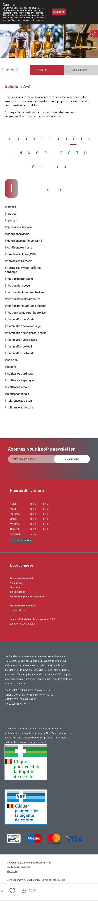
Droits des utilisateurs (18, 866)
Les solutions (79, 69)
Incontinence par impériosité (23, 240)
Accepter (58, 12)
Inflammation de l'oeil (18, 346)
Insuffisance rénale (17, 387)
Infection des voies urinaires (22, 299)
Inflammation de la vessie (21, 339)
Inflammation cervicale (19, 319)
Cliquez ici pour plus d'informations (27, 20)
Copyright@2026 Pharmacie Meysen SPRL (29, 862)
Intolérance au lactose (19, 407)
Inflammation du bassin (19, 353)
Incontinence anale (17, 233)
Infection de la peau (17, 285)
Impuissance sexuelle (18, 227)
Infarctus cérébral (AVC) (20, 254)
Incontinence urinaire (18, 247)
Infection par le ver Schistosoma (25, 305)
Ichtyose (10, 206)
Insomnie (10, 366)
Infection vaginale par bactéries (25, 312)
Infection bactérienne (19, 278)
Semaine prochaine (21, 540)
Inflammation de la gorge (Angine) (26, 332)
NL (3, 890)
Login (32, 890)
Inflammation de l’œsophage (23, 326)
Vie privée (12, 871)
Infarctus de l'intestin (18, 261)
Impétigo (10, 213)
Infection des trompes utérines (24, 292)
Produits (42, 69)
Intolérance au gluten (18, 400)
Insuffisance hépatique (19, 380)
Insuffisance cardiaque (19, 373)
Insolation (11, 360)
